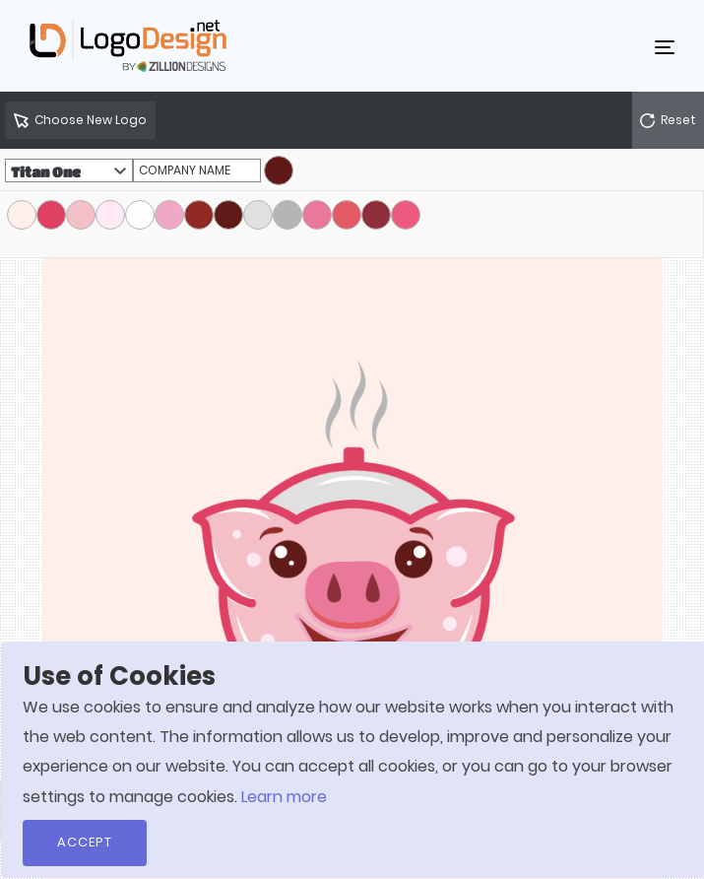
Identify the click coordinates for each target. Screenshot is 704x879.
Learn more (284, 796)
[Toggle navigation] (664, 46)
